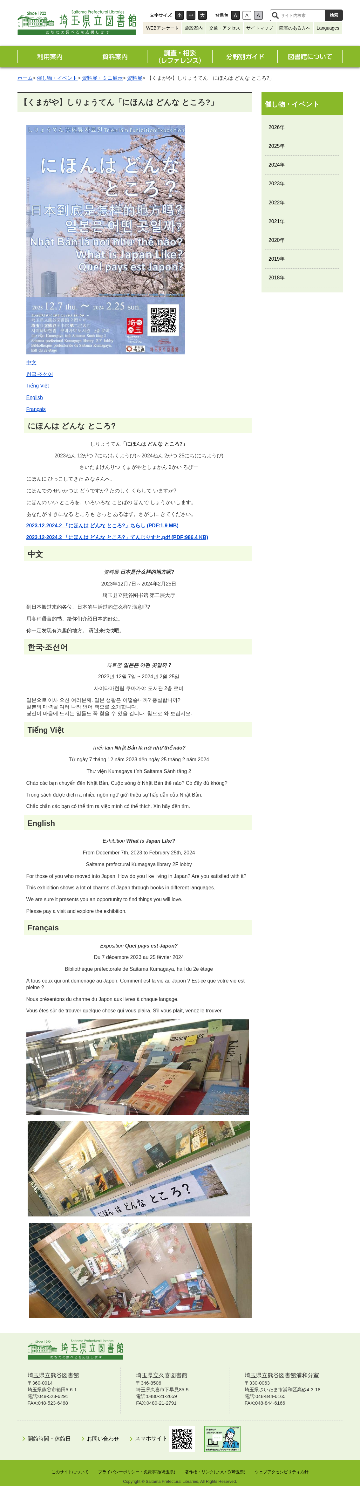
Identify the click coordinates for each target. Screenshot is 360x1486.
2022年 (276, 202)
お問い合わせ (103, 1439)
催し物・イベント (57, 78)
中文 (31, 362)
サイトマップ (259, 28)
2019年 (276, 259)
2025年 (276, 146)
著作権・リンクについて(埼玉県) (215, 1471)
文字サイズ (161, 15)
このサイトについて (70, 1471)
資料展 (134, 78)
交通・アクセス (224, 28)
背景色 (222, 15)
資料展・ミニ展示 (102, 78)
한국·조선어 (39, 374)
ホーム (25, 78)
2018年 (276, 277)
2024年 (276, 165)
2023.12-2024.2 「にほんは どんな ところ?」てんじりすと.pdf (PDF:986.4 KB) (117, 537)
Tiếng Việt (37, 385)
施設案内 (194, 28)
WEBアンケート (162, 28)
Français (36, 409)
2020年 (276, 240)
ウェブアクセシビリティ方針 (282, 1471)
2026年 (276, 127)
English (34, 397)
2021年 (276, 221)
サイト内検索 (275, 15)
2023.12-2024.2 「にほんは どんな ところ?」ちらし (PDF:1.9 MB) (102, 525)
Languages (327, 28)
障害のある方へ (294, 28)
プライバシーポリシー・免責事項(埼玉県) (136, 1471)
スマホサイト (165, 1439)
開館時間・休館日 (49, 1439)
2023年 (276, 183)
